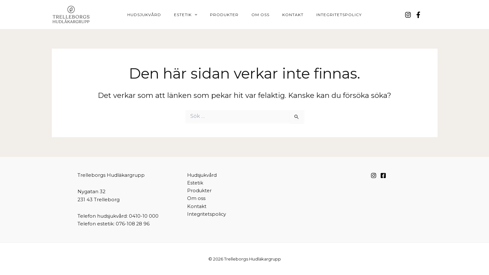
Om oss (258, 14)
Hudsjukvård (157, 14)
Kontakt (285, 14)
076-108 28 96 (133, 224)
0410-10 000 (143, 216)
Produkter (227, 14)
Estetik (193, 15)
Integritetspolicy (326, 14)
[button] (202, 15)
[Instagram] (408, 15)
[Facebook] (418, 15)
